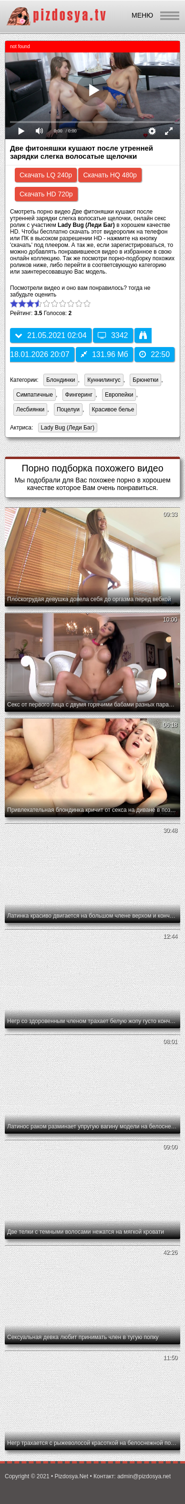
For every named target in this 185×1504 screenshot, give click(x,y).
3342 (113, 335)
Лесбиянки (30, 409)
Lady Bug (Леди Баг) (66, 428)
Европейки (119, 394)
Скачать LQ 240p (46, 175)
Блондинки (60, 380)
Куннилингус (104, 380)
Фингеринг (79, 394)
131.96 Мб (104, 354)
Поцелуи (68, 409)
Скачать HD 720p (46, 194)
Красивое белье (113, 409)
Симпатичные (34, 394)
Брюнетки (145, 380)
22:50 (154, 354)
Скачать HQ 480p (109, 175)
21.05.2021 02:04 (51, 335)
